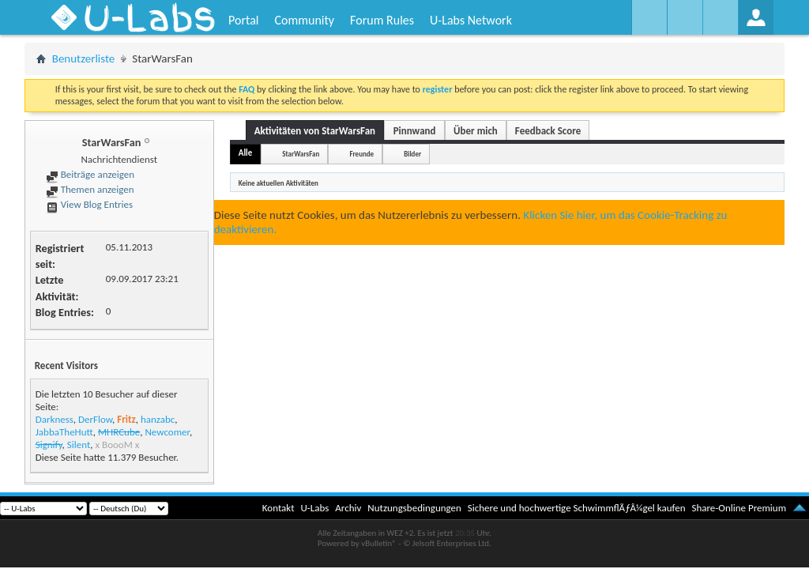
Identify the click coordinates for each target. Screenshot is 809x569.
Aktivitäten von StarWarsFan (314, 131)
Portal (243, 20)
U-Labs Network (471, 20)
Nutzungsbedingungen (414, 508)
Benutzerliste (83, 58)
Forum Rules (382, 20)
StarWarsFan (300, 153)
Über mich (475, 131)
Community (304, 20)
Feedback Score (548, 131)
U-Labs (315, 508)
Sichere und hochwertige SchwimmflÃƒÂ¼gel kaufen (577, 508)
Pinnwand (414, 131)
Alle (246, 153)
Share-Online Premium (738, 508)
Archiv (348, 508)
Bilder (412, 153)
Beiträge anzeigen (90, 174)
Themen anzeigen (90, 189)
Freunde (361, 153)
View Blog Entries (89, 204)
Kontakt (278, 508)
